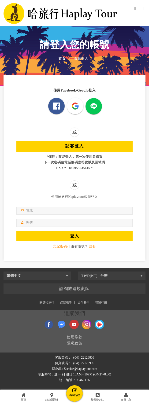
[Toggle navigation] (143, 9)
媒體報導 (66, 302)
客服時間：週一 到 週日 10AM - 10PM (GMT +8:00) (74, 374)
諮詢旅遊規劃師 (74, 288)
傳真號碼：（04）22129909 (74, 363)
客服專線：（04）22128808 (74, 357)
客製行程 (74, 392)
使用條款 (74, 337)
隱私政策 (74, 343)
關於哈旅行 (47, 302)
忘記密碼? (60, 246)
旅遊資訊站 (97, 397)
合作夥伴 (83, 302)
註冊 (92, 246)
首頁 (62, 58)
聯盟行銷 (101, 302)
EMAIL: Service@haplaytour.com (74, 369)
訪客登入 (74, 146)
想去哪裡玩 (51, 397)
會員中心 (126, 397)
